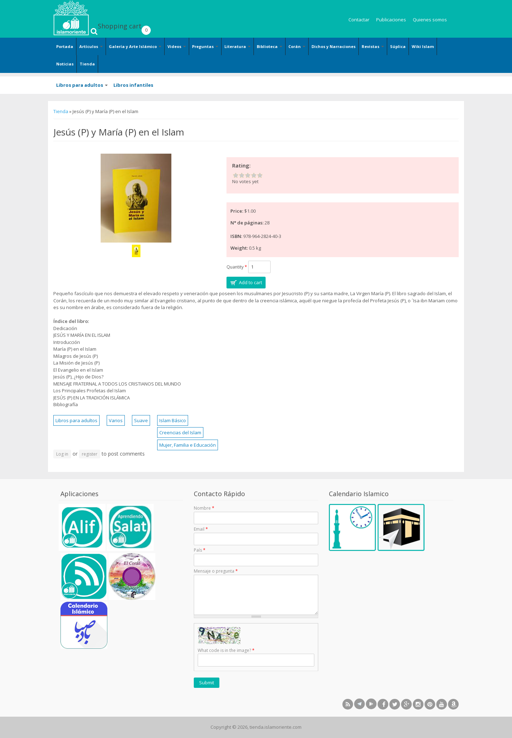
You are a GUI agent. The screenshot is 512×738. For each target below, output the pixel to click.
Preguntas (205, 46)
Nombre (204, 508)
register (89, 454)
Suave (141, 420)
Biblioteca (269, 46)
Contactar (358, 19)
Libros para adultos (82, 85)
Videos (176, 46)
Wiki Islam (423, 46)
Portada (64, 46)
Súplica (398, 46)
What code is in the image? (226, 650)
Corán (296, 46)
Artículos (91, 46)
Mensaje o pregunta (216, 571)
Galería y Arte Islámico (135, 46)
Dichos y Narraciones (333, 46)
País (200, 550)
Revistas (373, 46)
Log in (62, 454)
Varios (116, 420)
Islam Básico (172, 420)
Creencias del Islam (180, 432)
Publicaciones (391, 19)
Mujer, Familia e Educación (187, 445)
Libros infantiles (133, 85)
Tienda (87, 64)
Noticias (65, 64)
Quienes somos (430, 19)
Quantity (236, 267)
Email (201, 529)
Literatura (237, 46)
